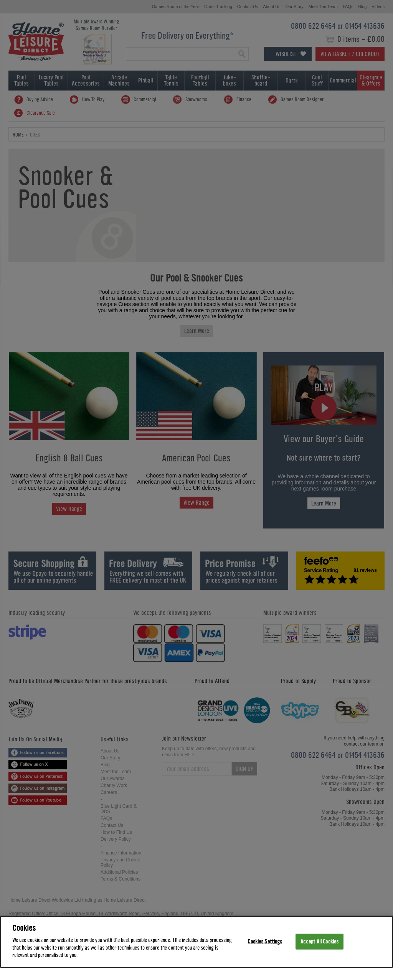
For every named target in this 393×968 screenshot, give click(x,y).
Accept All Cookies (320, 941)
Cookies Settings (265, 941)
